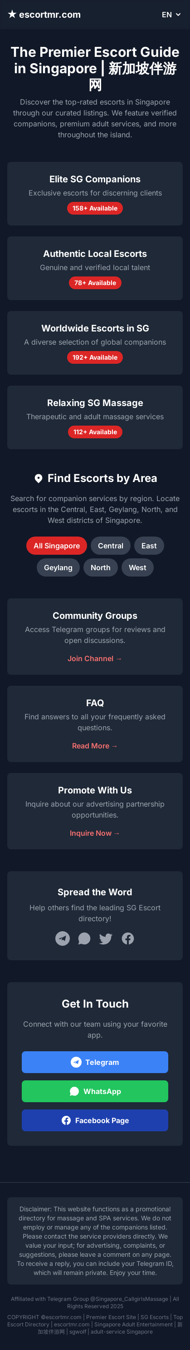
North (101, 567)
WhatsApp (95, 1091)
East (149, 545)
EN (172, 14)
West (137, 567)
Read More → (95, 745)
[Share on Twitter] (106, 938)
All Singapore (57, 545)
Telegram (95, 1062)
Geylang (58, 567)
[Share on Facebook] (128, 938)
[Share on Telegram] (62, 938)
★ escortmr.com (44, 14)
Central (110, 545)
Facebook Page (95, 1120)
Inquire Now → (95, 833)
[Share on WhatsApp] (84, 938)
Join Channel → (95, 658)
